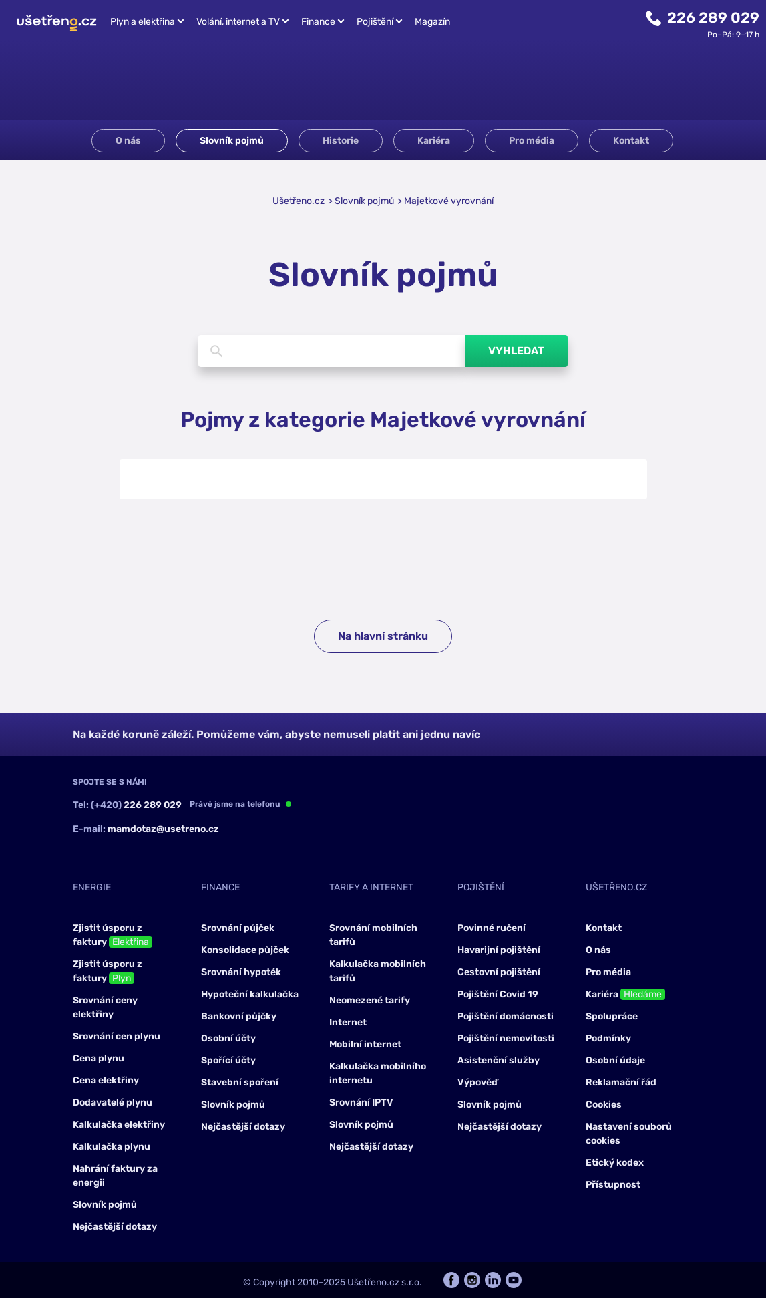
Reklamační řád (621, 1082)
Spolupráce (612, 1016)
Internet (348, 1022)
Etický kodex (615, 1162)
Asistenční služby (498, 1060)
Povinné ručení (491, 928)
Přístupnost (613, 1184)
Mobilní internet (365, 1044)
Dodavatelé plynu (112, 1102)
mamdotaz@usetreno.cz (163, 829)
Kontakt (631, 140)
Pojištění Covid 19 (497, 994)
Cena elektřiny (106, 1080)
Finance (318, 21)
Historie (341, 140)
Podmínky (608, 1038)
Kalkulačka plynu (111, 1146)
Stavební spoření (239, 1082)
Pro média (531, 140)
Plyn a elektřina (142, 21)
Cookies (604, 1104)
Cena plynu (98, 1058)
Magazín (432, 21)
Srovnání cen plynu (116, 1036)
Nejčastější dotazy (115, 1226)
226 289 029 (713, 18)
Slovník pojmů (232, 140)
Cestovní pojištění (498, 972)
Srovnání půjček (237, 928)
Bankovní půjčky (238, 1016)
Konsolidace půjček (245, 950)
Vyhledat (516, 350)
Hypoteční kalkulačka (250, 994)
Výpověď (477, 1082)
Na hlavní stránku (383, 636)
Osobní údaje (615, 1060)
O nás (128, 140)
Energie (92, 887)
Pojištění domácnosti (505, 1016)
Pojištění (375, 21)
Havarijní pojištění (498, 950)
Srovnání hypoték (241, 972)
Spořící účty (228, 1060)
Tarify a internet (371, 887)
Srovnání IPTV (361, 1102)
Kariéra (433, 140)
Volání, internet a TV (238, 21)
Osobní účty (228, 1038)
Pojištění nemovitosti (505, 1038)
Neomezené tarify (369, 1000)
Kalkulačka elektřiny (119, 1124)
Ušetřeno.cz (298, 201)
